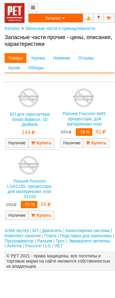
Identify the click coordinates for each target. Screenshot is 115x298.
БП (35, 230)
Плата (50, 235)
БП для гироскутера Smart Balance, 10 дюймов (29, 119)
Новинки (61, 58)
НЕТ (58, 245)
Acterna (14, 245)
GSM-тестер (17, 230)
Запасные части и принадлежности (60, 28)
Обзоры (36, 67)
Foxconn (33, 245)
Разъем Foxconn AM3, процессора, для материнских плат (84, 118)
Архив (14, 67)
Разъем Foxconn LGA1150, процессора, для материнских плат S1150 (29, 189)
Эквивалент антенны (89, 240)
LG (48, 245)
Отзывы (86, 58)
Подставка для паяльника (86, 235)
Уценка (38, 58)
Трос (60, 240)
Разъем (44, 240)
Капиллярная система (87, 230)
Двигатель (52, 230)
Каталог (12, 28)
